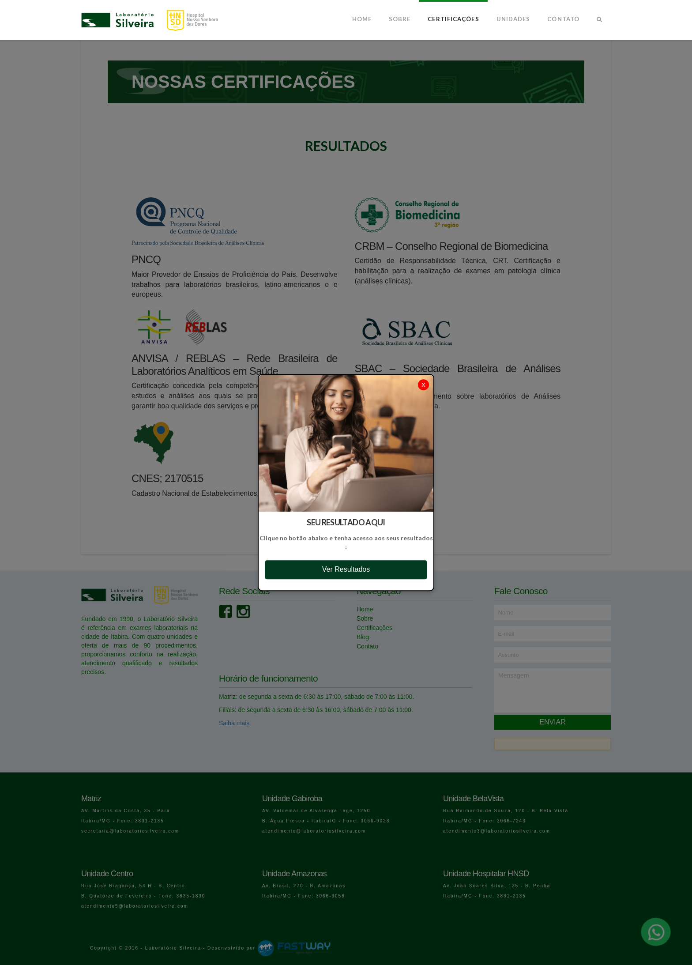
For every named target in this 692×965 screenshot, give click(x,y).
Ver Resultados (346, 569)
